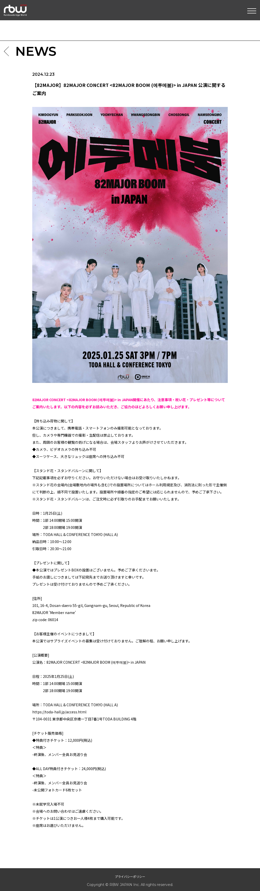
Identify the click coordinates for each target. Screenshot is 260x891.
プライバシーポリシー (130, 876)
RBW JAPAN (15, 6)
